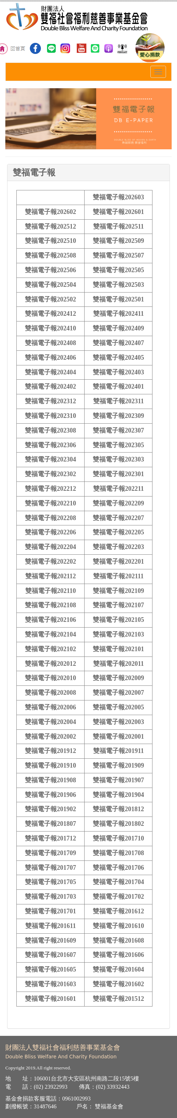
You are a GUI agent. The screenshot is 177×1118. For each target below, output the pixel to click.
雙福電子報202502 (50, 299)
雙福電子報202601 (118, 211)
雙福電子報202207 (118, 517)
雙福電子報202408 (50, 342)
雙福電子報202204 (50, 546)
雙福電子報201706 (118, 867)
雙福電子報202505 (118, 270)
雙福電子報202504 (50, 284)
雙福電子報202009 (118, 678)
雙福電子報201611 (50, 925)
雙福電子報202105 (118, 619)
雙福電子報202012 (50, 663)
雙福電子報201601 (50, 998)
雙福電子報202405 (118, 357)
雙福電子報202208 (50, 517)
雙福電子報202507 (118, 255)
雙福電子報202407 (118, 342)
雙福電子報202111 (118, 576)
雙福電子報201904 (118, 794)
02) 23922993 (51, 1087)
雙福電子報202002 (50, 736)
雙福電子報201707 (50, 867)
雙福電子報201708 (118, 853)
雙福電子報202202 (50, 561)
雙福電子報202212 (50, 488)
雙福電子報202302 (50, 474)
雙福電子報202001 (118, 736)
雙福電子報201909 (118, 765)
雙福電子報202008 (50, 692)
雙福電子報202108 (50, 605)
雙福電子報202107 (118, 605)
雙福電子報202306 (50, 445)
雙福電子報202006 (50, 707)
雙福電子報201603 (50, 984)
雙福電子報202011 (118, 663)
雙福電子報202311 (118, 401)
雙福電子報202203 (118, 546)
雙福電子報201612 (118, 911)
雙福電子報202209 (118, 503)
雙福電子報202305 (118, 445)
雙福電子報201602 (118, 984)
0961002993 (76, 1098)
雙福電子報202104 (50, 634)
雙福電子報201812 (118, 809)
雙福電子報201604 (118, 969)
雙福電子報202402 (50, 386)
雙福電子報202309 (118, 415)
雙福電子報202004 (50, 721)
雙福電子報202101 (118, 649)
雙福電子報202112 (50, 576)
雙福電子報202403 (118, 372)
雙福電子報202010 (50, 678)
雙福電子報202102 (50, 649)
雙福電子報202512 (50, 226)
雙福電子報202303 (118, 459)
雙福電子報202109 (118, 590)
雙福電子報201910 (50, 765)
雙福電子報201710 (118, 838)
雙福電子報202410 (50, 328)
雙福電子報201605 (50, 969)
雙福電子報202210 (50, 503)
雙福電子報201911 (118, 750)
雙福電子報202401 (118, 386)
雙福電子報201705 (50, 881)
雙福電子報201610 (118, 925)
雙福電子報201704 (118, 881)
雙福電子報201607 (50, 954)
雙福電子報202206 (50, 532)
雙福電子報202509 (118, 240)
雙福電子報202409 (118, 328)
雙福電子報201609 (50, 940)
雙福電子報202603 (118, 197)
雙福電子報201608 (118, 940)
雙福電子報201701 (50, 911)
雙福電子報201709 (50, 853)
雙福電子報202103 (118, 634)
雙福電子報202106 (50, 619)
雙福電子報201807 (50, 823)
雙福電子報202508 (50, 255)
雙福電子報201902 (50, 809)
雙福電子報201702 (118, 896)
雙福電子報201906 (50, 794)
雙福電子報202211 (118, 488)
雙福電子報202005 (118, 707)
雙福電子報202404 (50, 372)
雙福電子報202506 (50, 270)
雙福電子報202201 (118, 561)
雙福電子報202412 (50, 313)
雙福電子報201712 (50, 838)
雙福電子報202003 (118, 721)
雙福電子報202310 (50, 415)
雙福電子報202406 (50, 357)
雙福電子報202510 (50, 240)
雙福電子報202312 (50, 401)
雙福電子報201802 (118, 823)
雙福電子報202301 (118, 474)
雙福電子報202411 (118, 313)
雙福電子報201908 (50, 780)
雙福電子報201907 (118, 780)
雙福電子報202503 (118, 284)
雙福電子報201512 (118, 998)
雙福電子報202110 (50, 590)
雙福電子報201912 (50, 750)
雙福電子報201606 (118, 954)
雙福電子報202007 (118, 692)
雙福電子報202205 (118, 532)
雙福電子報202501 (118, 299)
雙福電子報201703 (50, 896)
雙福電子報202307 (118, 430)
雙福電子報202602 (50, 211)
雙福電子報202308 (50, 430)
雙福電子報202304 (50, 459)
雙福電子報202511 (118, 226)
